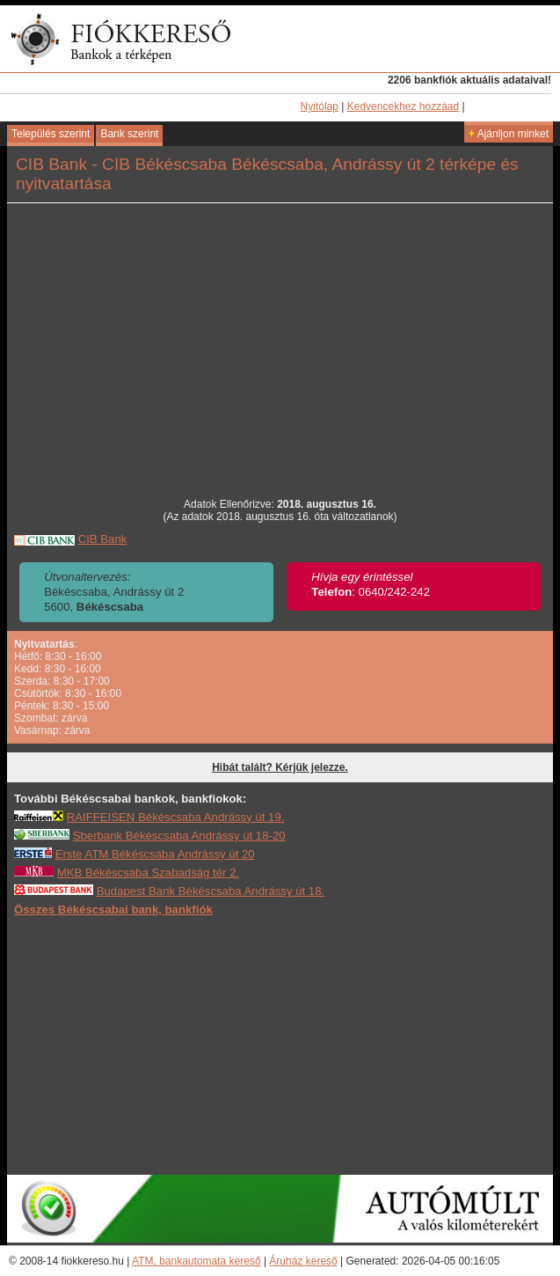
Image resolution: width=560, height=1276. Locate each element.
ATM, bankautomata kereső (196, 1261)
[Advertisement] (280, 1045)
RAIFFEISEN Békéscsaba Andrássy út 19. (176, 817)
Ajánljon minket (509, 134)
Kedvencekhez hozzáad (403, 106)
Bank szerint (129, 134)
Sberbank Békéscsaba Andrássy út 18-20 (179, 835)
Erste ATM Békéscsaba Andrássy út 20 (155, 854)
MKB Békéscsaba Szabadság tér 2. (148, 872)
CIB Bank (102, 539)
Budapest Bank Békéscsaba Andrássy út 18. (211, 891)
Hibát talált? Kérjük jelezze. (280, 767)
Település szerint (50, 134)
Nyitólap (319, 106)
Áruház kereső (303, 1261)
